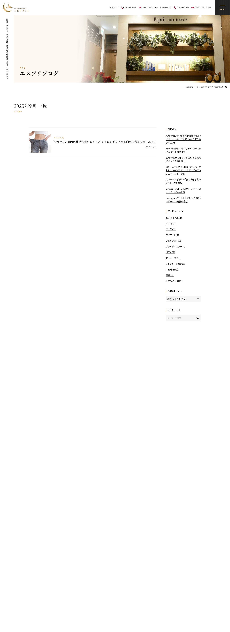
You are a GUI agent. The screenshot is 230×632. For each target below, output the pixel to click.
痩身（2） (170, 275)
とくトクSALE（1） (174, 217)
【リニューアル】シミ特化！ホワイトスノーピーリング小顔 (183, 190)
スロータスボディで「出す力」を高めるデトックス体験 (183, 181)
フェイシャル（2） (173, 240)
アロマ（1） (171, 223)
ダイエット (151, 147)
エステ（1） (171, 229)
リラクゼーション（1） (175, 263)
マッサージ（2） (173, 258)
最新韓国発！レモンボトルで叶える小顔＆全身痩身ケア (183, 150)
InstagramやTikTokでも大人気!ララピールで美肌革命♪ (183, 199)
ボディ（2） (170, 252)
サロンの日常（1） (174, 281)
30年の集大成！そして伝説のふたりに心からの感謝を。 (183, 159)
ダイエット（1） (172, 235)
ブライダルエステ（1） (176, 246)
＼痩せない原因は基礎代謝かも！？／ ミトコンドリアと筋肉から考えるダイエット (105, 142)
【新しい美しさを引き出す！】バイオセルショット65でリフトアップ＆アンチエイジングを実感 (183, 170)
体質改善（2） (172, 269)
